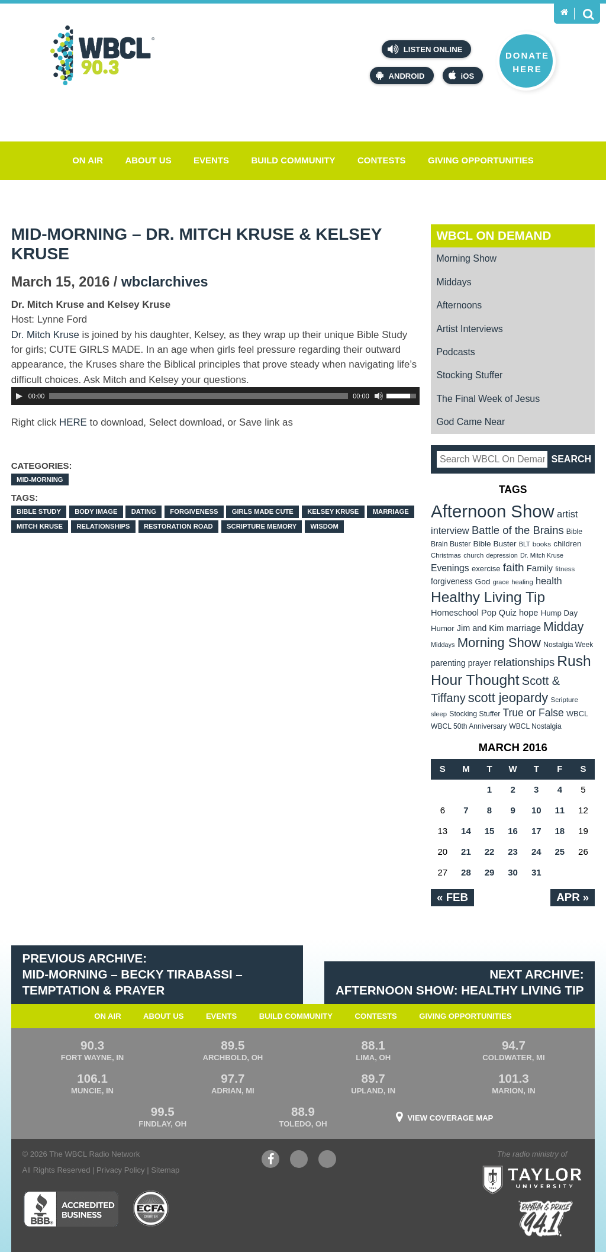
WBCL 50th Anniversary (469, 726)
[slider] (198, 396)
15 (490, 831)
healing (522, 581)
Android (400, 75)
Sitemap (165, 1170)
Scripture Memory (261, 526)
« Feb (452, 897)
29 (490, 872)
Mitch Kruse (40, 526)
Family (540, 568)
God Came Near (470, 422)
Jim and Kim (480, 628)
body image (96, 511)
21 (466, 852)
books (542, 544)
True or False (533, 713)
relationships (103, 526)
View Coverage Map (451, 1118)
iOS (462, 75)
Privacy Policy (120, 1170)
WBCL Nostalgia (535, 726)
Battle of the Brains (518, 530)
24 (536, 852)
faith (513, 567)
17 (536, 831)
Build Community (293, 160)
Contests (381, 160)
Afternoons (459, 305)
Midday (563, 626)
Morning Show (466, 258)
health (549, 580)
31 (536, 872)
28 (466, 872)
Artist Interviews (469, 329)
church (473, 555)
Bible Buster (494, 543)
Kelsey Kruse (333, 511)
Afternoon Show (493, 511)
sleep (439, 713)
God (483, 581)
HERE (73, 422)
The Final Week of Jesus (488, 399)
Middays (453, 282)
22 (490, 852)
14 (466, 831)
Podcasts (455, 352)
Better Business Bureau (71, 1208)
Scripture (564, 699)
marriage (391, 511)
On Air (87, 160)
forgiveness (194, 511)
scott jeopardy (508, 697)
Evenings (450, 568)
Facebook (270, 1160)
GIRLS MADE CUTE (263, 511)
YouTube (299, 1160)
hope (529, 612)
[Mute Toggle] (378, 396)
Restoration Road (178, 526)
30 (513, 872)
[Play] (19, 396)
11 (560, 810)
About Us (148, 160)
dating (143, 511)
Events (211, 160)
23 (513, 852)
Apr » (572, 897)
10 (536, 810)
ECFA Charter (151, 1208)
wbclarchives (164, 281)
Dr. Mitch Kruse (45, 334)
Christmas (446, 555)
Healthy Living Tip (488, 597)
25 (560, 852)
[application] (215, 396)
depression (502, 555)
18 (560, 831)
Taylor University (555, 1165)
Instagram (327, 1160)
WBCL (577, 713)
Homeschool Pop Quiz (474, 612)
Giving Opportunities (481, 160)
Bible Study (39, 511)
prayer (479, 663)
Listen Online (425, 49)
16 (513, 831)
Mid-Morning (40, 479)
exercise (486, 568)
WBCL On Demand (493, 235)
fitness (565, 568)
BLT (524, 544)
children (567, 543)
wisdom (325, 526)
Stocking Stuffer (469, 375)
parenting (448, 663)
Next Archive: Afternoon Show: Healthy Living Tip (460, 982)
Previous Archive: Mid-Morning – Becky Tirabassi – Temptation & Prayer (132, 974)
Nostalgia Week (568, 645)
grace (501, 581)
